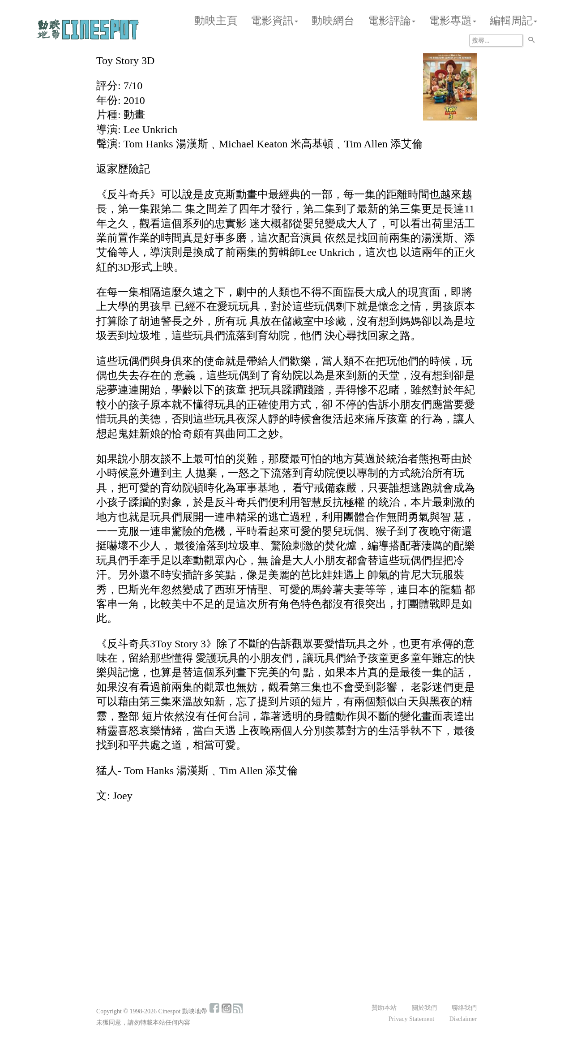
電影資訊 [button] (274, 20)
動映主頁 (215, 20)
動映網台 (333, 20)
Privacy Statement (411, 1019)
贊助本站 (384, 1007)
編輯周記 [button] (513, 20)
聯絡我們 (464, 1007)
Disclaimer (463, 1019)
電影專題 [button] (452, 20)
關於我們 (424, 1007)
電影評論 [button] (391, 20)
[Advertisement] (286, 876)
